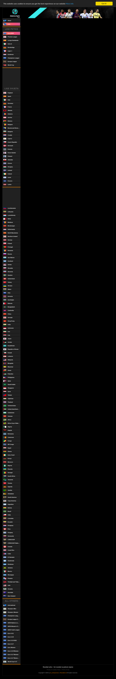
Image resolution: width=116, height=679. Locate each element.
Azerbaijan (8, 300)
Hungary (8, 167)
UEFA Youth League (11, 630)
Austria (7, 117)
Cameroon (8, 437)
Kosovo (7, 181)
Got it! (104, 3)
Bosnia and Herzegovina (11, 128)
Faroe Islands (9, 153)
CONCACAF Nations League (11, 543)
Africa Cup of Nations (11, 423)
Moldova (8, 222)
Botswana (8, 434)
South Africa (9, 476)
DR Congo (8, 444)
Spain (7, 96)
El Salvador (8, 557)
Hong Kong (8, 321)
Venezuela (8, 536)
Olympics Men (9, 609)
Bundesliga (8, 47)
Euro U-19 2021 (10, 640)
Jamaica (8, 568)
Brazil (7, 511)
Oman (7, 370)
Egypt (7, 448)
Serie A (7, 44)
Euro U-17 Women (10, 654)
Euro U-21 (8, 633)
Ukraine (7, 286)
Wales (7, 289)
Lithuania (8, 212)
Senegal (7, 473)
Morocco (8, 462)
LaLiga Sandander (10, 40)
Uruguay (8, 532)
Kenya (7, 458)
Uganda (7, 487)
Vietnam (8, 416)
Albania (7, 110)
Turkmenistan (9, 406)
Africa (7, 420)
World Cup (8, 65)
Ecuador (8, 522)
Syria (7, 391)
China (7, 314)
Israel (7, 177)
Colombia (8, 518)
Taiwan (7, 395)
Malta (7, 219)
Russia (7, 254)
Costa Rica (8, 550)
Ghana (7, 451)
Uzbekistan (8, 413)
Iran (6, 332)
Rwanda (7, 469)
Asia (6, 293)
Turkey (7, 282)
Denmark (8, 146)
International (9, 605)
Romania (8, 250)
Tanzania (8, 480)
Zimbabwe (8, 494)
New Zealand (9, 596)
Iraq (6, 335)
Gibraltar (8, 160)
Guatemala (8, 561)
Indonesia (8, 328)
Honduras (8, 564)
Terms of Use (65, 669)
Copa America (9, 501)
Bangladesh (9, 307)
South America (9, 497)
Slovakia (8, 268)
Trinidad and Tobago (11, 582)
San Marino (8, 257)
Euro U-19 (8, 637)
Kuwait (7, 353)
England (8, 93)
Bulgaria (8, 131)
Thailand (8, 402)
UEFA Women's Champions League (11, 626)
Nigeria (7, 465)
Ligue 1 (7, 51)
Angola (7, 430)
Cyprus (7, 139)
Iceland (7, 170)
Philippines (8, 377)
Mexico (7, 571)
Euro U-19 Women (10, 651)
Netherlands (9, 229)
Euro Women (9, 647)
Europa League (10, 61)
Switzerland (9, 279)
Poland (7, 243)
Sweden (7, 275)
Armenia (8, 296)
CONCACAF (9, 539)
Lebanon (8, 356)
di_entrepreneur (54, 672)
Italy (6, 100)
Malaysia (8, 360)
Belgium (8, 124)
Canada (7, 547)
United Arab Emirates (11, 409)
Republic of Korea (10, 349)
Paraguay (8, 525)
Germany (8, 103)
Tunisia (7, 483)
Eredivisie (8, 54)
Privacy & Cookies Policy (53, 669)
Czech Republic (10, 142)
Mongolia (8, 363)
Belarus (7, 121)
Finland (7, 156)
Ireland (7, 174)
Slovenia (8, 272)
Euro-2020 (8, 33)
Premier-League (10, 37)
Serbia (7, 265)
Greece (7, 163)
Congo (7, 441)
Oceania (8, 589)
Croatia (7, 135)
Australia (8, 592)
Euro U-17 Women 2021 (11, 658)
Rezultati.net (63, 672)
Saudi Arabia (9, 384)
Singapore (8, 388)
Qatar (7, 381)
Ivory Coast (8, 455)
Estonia (7, 149)
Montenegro (9, 226)
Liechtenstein (9, 208)
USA (6, 585)
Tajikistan (8, 398)
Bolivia (7, 508)
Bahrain (7, 303)
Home (7, 20)
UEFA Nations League (11, 623)
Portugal (8, 247)
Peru (7, 529)
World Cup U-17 (10, 662)
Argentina (8, 504)
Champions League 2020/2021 (11, 616)
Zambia (7, 490)
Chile (7, 515)
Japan (7, 339)
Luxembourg (9, 215)
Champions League (11, 58)
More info (70, 3)
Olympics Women (10, 612)
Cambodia (8, 310)
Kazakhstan (9, 346)
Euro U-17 (8, 644)
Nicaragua (8, 575)
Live (6, 24)
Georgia (7, 317)
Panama (7, 578)
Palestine (8, 374)
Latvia (7, 184)
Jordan (7, 342)
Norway (7, 240)
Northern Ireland (10, 236)
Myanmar (8, 367)
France (7, 107)
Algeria (7, 427)
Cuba (7, 554)
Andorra (7, 114)
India (7, 324)
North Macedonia (10, 233)
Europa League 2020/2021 (11, 619)
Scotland (8, 261)
